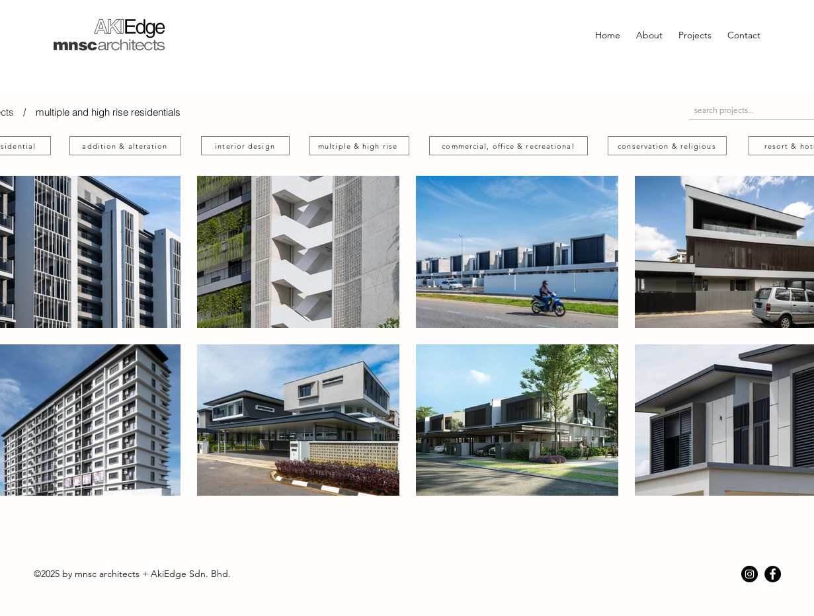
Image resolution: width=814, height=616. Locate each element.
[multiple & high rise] (359, 145)
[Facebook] (772, 574)
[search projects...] (744, 110)
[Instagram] (749, 574)
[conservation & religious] (667, 145)
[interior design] (245, 145)
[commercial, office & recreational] (508, 145)
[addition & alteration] (125, 145)
